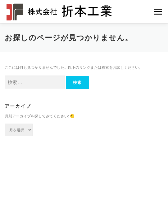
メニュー (157, 11)
